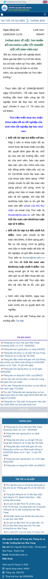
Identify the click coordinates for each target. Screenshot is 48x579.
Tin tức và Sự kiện (13, 20)
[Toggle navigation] (45, 14)
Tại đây (20, 320)
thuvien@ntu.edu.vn (33, 257)
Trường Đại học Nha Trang (14, 2)
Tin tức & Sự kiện (25, 479)
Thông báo (37, 20)
